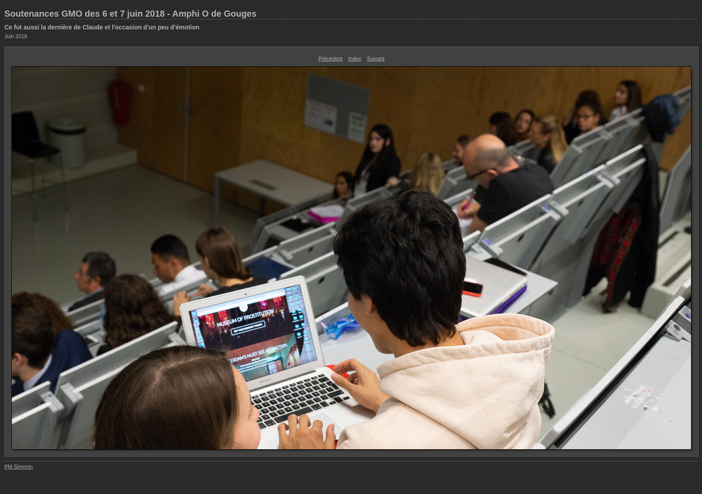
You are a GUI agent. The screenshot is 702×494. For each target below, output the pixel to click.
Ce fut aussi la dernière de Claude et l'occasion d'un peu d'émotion (102, 27)
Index (354, 59)
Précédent (330, 59)
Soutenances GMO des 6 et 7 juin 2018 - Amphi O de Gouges (130, 13)
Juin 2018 (15, 36)
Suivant (376, 59)
